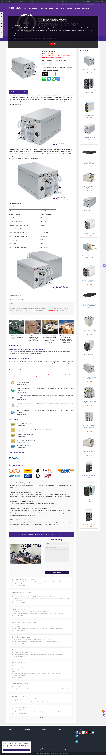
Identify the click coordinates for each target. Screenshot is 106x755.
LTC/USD (20, 1)
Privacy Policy (11, 734)
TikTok (89, 732)
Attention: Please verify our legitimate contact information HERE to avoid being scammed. (82, 4)
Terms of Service (11, 736)
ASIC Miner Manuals (45, 736)
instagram (80, 732)
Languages (77, 8)
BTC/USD (7, 1)
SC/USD (86, 1)
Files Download (45, 734)
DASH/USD (33, 1)
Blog (59, 738)
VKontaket (93, 732)
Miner (25, 8)
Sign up (87, 8)
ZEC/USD (73, 1)
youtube (86, 732)
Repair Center (44, 738)
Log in (83, 8)
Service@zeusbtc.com (76, 741)
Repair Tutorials (45, 732)
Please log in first (57, 572)
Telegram (76, 736)
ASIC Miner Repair (33, 8)
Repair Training (43, 8)
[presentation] (57, 567)
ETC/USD (46, 1)
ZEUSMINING (15, 8)
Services (63, 8)
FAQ (59, 736)
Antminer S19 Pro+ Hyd (15, 295)
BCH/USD (99, 1)
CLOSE (53, 44)
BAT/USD (60, 1)
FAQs (70, 67)
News (60, 734)
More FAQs (41, 528)
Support (51, 8)
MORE (41, 718)
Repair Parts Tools (28, 736)
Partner (57, 8)
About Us (10, 732)
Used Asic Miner (28, 734)
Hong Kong (38, 749)
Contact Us (69, 8)
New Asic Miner (28, 732)
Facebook (76, 732)
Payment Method (62, 732)
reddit (83, 732)
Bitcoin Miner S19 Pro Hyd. (16, 299)
